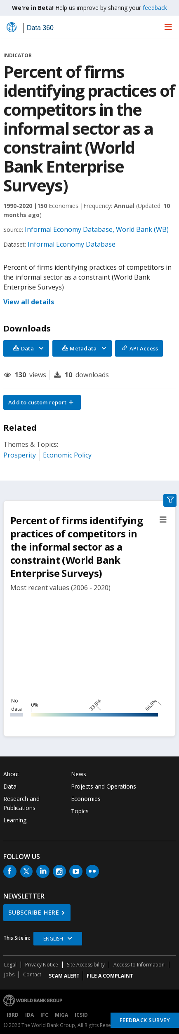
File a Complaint (110, 975)
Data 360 (40, 27)
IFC (44, 1014)
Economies (86, 799)
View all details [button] (28, 301)
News (78, 774)
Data (9, 786)
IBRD (13, 1014)
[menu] (168, 26)
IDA (29, 1014)
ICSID (81, 1014)
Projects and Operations (103, 786)
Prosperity (19, 455)
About (11, 774)
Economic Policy (67, 455)
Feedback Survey (145, 1020)
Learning (14, 820)
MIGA (61, 1014)
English (53, 938)
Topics (80, 811)
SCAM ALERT (64, 975)
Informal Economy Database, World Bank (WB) (97, 229)
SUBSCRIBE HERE (33, 912)
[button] (42, 402)
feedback (155, 8)
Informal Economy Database (71, 244)
